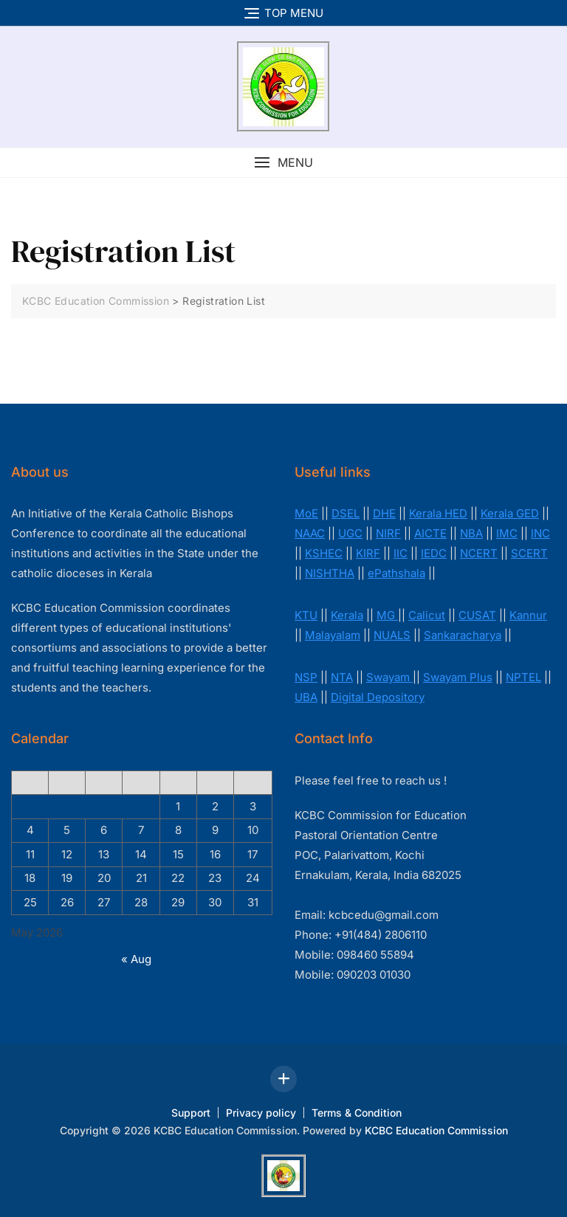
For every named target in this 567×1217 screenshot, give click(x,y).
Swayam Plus (457, 677)
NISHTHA (329, 573)
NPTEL (523, 677)
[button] (283, 163)
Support (190, 1112)
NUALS (392, 635)
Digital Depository (378, 697)
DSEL (345, 513)
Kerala (347, 615)
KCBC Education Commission (436, 1130)
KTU (306, 615)
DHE (384, 513)
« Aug (136, 959)
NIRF (388, 533)
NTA (342, 677)
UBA (306, 697)
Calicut (426, 615)
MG (387, 615)
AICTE (430, 533)
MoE (306, 513)
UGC (350, 533)
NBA (471, 533)
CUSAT (477, 615)
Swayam (389, 677)
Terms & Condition (357, 1112)
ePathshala (396, 573)
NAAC (310, 533)
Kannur (528, 615)
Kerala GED (510, 513)
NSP (306, 677)
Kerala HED (438, 513)
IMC (507, 533)
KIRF (368, 553)
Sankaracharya (462, 635)
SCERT (529, 553)
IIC (401, 553)
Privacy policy (261, 1112)
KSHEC (324, 553)
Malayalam (332, 635)
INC (540, 533)
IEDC (434, 553)
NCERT (479, 553)
